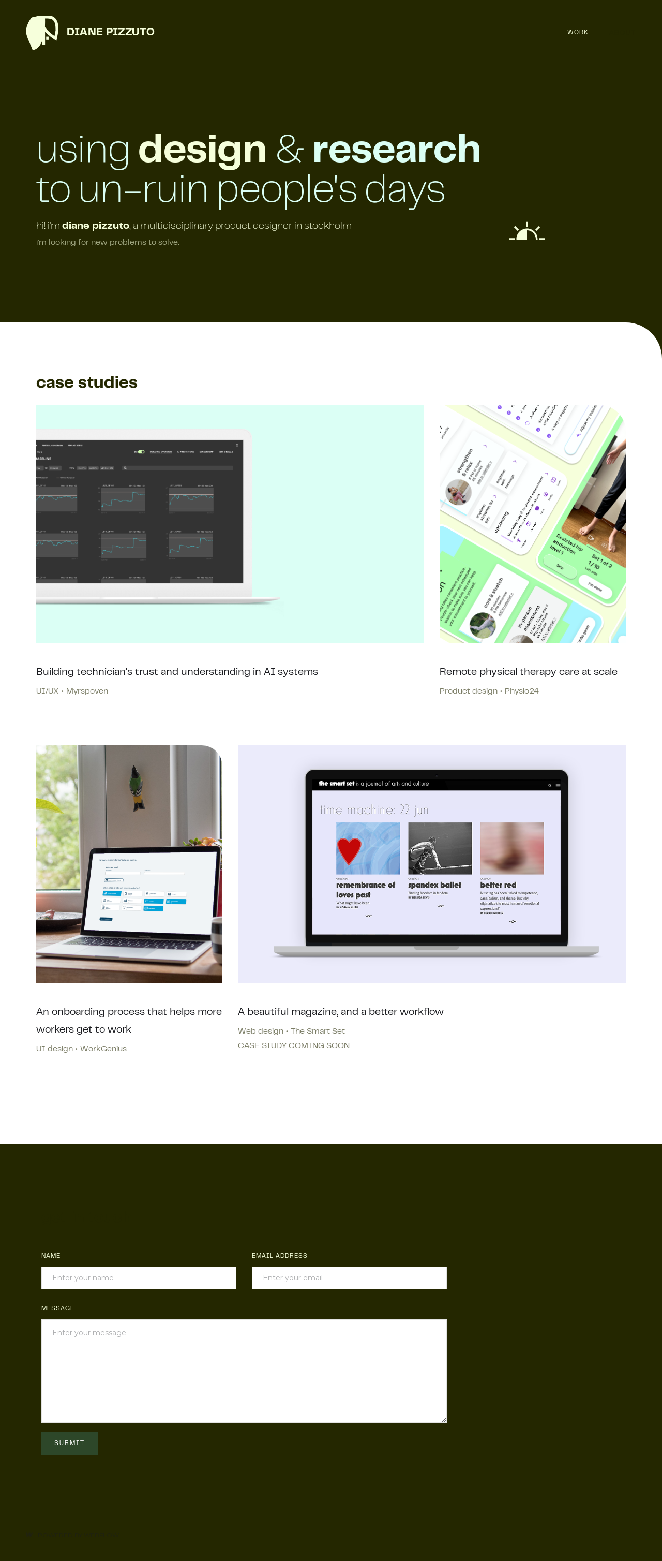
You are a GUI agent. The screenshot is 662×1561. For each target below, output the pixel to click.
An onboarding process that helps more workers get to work (129, 1021)
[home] (90, 33)
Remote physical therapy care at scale (529, 672)
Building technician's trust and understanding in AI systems (177, 672)
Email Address (280, 1256)
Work (578, 32)
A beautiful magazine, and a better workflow (341, 1012)
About (622, 32)
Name (51, 1256)
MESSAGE (57, 1309)
